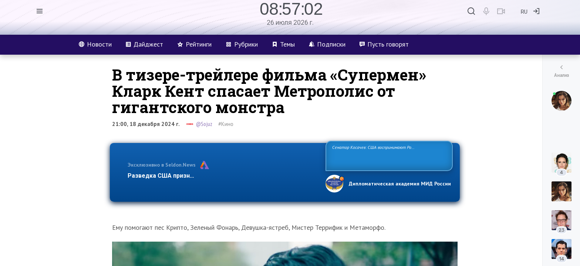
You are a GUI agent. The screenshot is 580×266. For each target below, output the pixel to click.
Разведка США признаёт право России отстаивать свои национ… (223, 175)
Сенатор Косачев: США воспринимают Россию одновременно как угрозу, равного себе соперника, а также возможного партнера (388, 155)
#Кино (225, 123)
